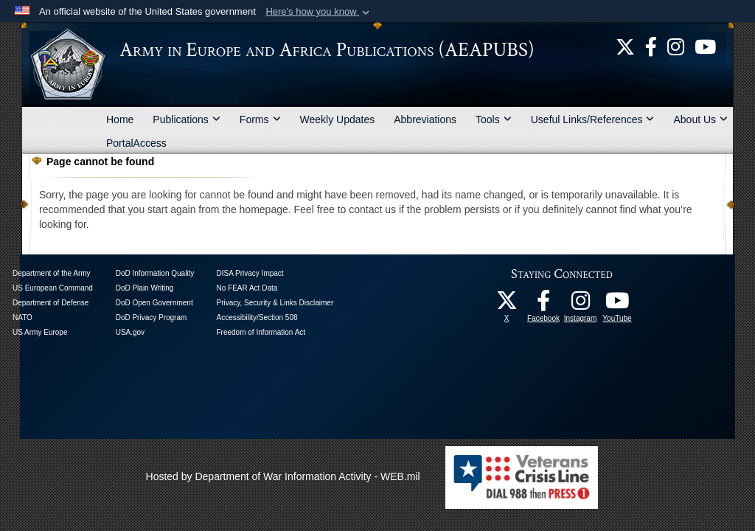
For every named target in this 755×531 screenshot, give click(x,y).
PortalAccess (136, 143)
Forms (260, 119)
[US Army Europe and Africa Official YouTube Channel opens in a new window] (705, 46)
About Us (700, 119)
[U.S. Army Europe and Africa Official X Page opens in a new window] (625, 46)
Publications (186, 119)
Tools (494, 119)
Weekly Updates (337, 119)
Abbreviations (425, 119)
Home (119, 119)
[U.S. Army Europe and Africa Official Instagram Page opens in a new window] (675, 46)
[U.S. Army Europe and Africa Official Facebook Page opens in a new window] (651, 46)
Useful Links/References (593, 119)
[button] (318, 11)
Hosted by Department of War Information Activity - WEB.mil (283, 476)
